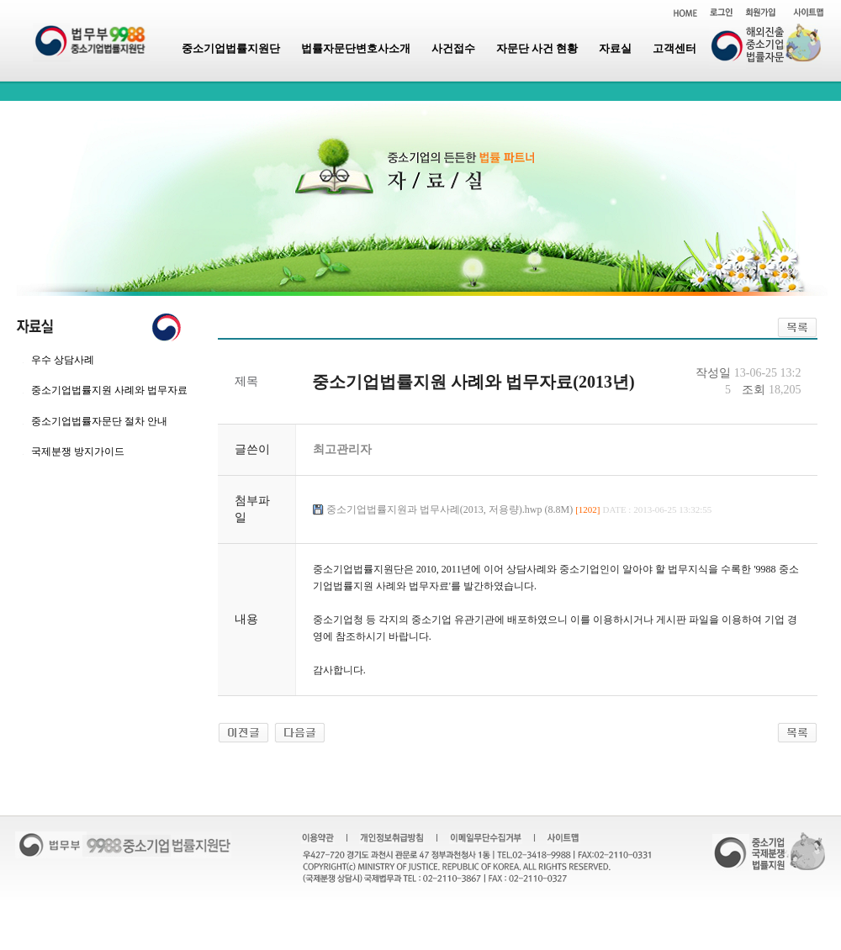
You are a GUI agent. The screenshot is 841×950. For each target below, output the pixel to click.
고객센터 (674, 48)
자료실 (615, 48)
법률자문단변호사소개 (355, 48)
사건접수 (453, 48)
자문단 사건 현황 (537, 48)
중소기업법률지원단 (231, 48)
